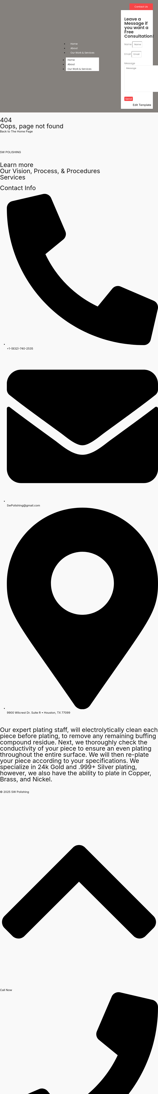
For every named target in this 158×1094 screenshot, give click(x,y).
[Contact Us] (141, 6)
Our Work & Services (82, 52)
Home (74, 44)
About (74, 48)
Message (129, 63)
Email (127, 54)
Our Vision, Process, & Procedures (50, 171)
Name (128, 44)
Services (12, 177)
